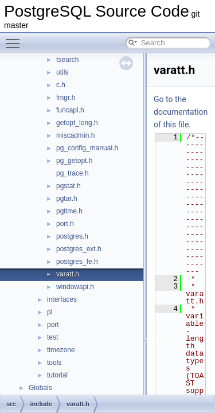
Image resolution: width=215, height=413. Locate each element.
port (53, 325)
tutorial (57, 375)
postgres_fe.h (77, 262)
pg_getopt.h (74, 161)
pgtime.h (69, 211)
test (52, 337)
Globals (40, 388)
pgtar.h (66, 198)
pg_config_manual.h (87, 148)
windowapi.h (75, 287)
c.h (60, 85)
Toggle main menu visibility (15, 38)
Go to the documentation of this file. (181, 112)
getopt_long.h (77, 123)
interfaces (62, 299)
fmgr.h (65, 97)
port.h (65, 224)
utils (62, 72)
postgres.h (72, 236)
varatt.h (67, 274)
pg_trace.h (72, 173)
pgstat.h (68, 186)
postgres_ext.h (78, 249)
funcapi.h (70, 110)
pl (49, 312)
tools (54, 363)
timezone (61, 350)
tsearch (67, 60)
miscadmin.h (75, 135)
